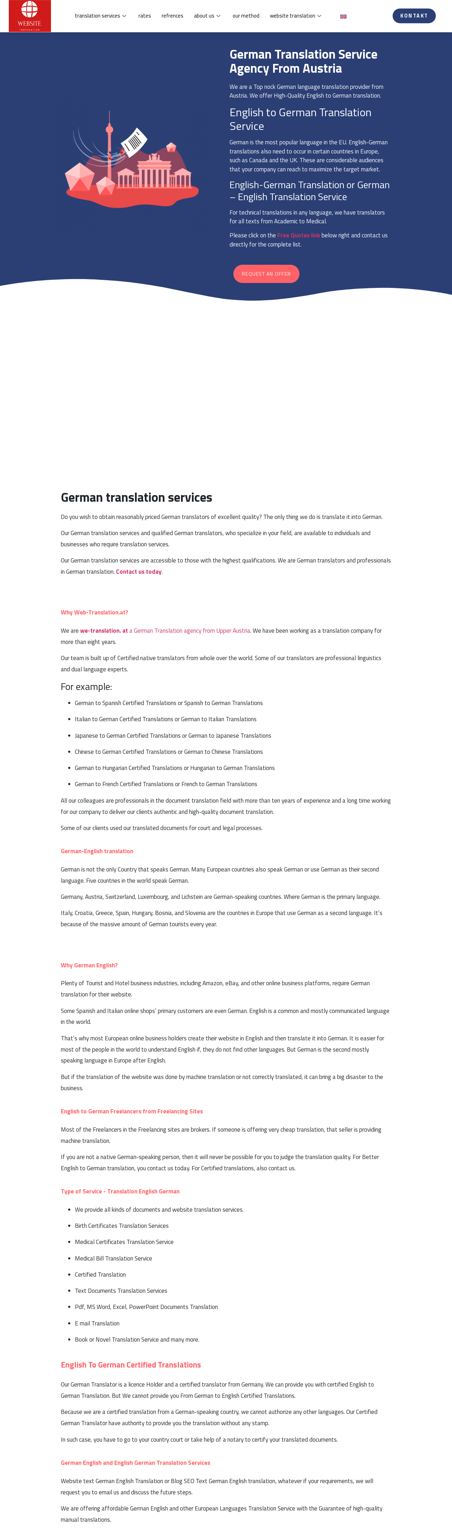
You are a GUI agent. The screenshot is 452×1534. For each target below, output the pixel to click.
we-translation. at (104, 630)
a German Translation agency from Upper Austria (189, 630)
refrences (172, 17)
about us (208, 17)
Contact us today (139, 571)
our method (246, 17)
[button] (414, 17)
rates (144, 17)
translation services (101, 17)
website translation (296, 17)
